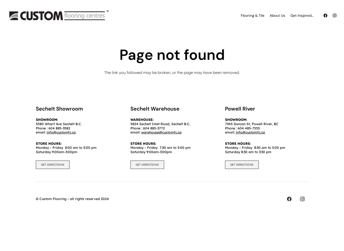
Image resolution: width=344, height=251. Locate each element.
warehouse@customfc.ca (161, 132)
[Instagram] (334, 15)
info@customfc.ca (250, 132)
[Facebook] (325, 15)
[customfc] (59, 15)
